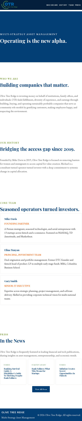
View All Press (41, 389)
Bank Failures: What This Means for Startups (41, 371)
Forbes (7, 365)
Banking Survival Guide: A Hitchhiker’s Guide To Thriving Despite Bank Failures (13, 373)
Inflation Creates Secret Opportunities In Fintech (67, 372)
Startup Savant (39, 365)
